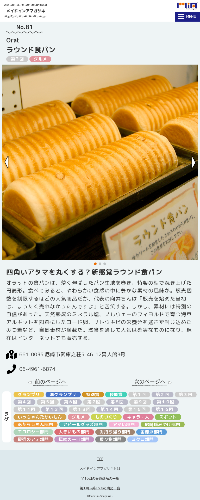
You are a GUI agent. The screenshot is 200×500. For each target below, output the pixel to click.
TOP (100, 459)
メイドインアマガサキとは (100, 468)
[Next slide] (193, 162)
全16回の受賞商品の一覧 (100, 478)
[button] (95, 263)
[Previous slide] (6, 162)
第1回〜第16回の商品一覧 (100, 488)
